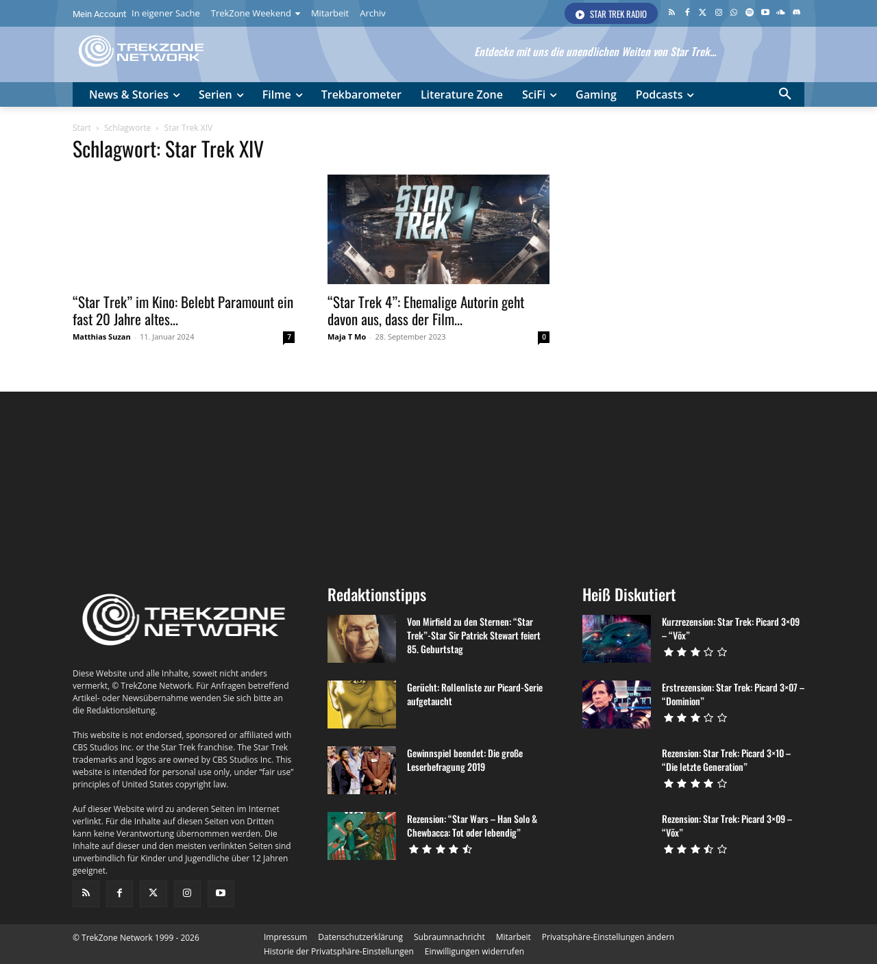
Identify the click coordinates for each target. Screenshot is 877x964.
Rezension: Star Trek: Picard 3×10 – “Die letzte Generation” (726, 760)
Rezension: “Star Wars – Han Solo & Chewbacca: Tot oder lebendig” (472, 825)
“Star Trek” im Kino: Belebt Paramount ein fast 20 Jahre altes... (183, 310)
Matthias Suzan (102, 336)
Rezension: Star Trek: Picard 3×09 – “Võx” (727, 825)
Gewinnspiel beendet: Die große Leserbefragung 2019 (465, 760)
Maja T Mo (347, 336)
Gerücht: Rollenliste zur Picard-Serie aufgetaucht (475, 694)
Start (82, 128)
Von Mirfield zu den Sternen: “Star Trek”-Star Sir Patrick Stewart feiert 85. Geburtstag (474, 635)
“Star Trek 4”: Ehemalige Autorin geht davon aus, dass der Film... (426, 310)
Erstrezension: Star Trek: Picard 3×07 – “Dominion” (733, 694)
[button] (785, 94)
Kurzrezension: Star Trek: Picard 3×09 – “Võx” (731, 628)
